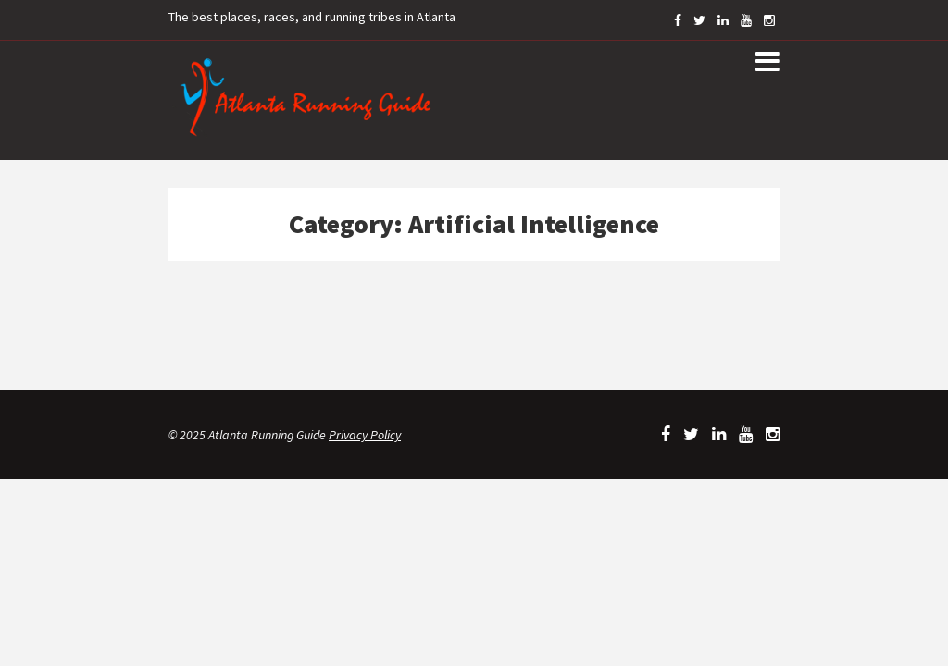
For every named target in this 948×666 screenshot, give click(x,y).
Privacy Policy (365, 434)
